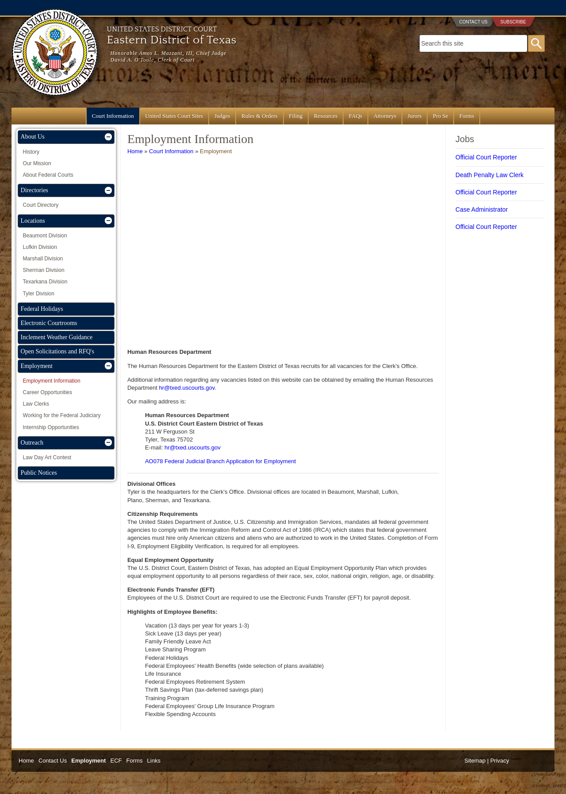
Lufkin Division (40, 247)
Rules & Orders (259, 115)
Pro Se (440, 115)
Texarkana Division (45, 282)
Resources (325, 115)
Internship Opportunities (51, 427)
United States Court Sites (174, 115)
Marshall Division (43, 259)
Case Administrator (481, 209)
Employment (216, 151)
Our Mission (37, 163)
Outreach (32, 442)
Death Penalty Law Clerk (489, 174)
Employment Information (51, 381)
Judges (222, 115)
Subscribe (513, 21)
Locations (33, 220)
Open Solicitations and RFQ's (57, 351)
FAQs (355, 115)
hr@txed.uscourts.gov (187, 387)
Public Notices (39, 472)
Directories (34, 190)
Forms (466, 115)
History (31, 152)
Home (135, 151)
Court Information (113, 115)
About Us (33, 136)
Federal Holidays (42, 309)
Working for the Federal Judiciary (62, 415)
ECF (116, 760)
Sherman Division (44, 270)
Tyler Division (38, 293)
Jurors (415, 115)
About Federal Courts (48, 175)
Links (154, 760)
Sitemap (475, 760)
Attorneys (385, 115)
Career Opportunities (47, 392)
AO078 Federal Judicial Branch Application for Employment (220, 461)
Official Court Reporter (486, 157)
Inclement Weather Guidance (57, 337)
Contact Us (473, 21)
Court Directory (41, 205)
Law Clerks (36, 404)
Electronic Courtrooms (49, 323)
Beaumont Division (45, 235)
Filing (295, 115)
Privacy (499, 760)
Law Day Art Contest (47, 457)
